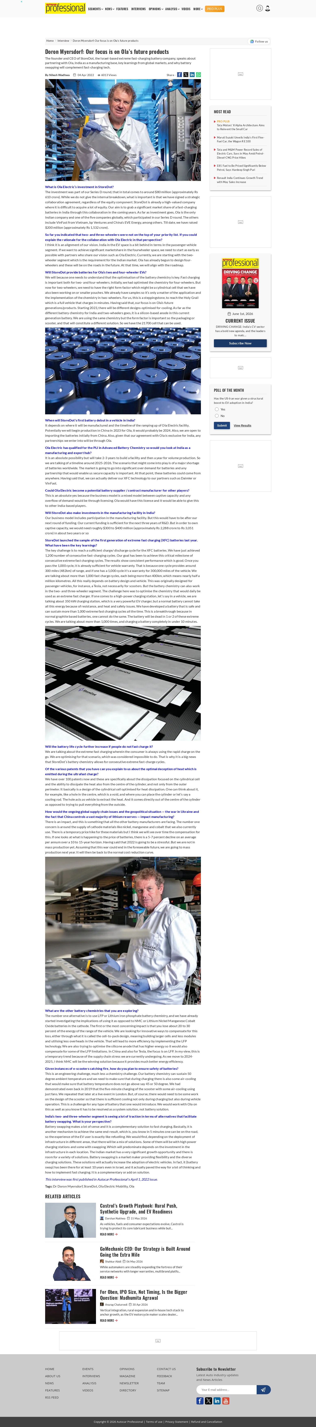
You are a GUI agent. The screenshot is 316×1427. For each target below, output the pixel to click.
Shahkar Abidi (111, 1261)
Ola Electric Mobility (113, 1186)
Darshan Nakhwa (113, 1218)
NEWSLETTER (129, 1383)
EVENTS (88, 1369)
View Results (242, 425)
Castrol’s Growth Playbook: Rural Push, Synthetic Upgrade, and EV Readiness (138, 1209)
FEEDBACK (164, 1376)
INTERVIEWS (138, 9)
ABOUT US (52, 1376)
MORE (196, 9)
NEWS (108, 9)
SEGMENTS (94, 9)
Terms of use (154, 1422)
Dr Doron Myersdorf (68, 1186)
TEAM (161, 1383)
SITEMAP (163, 1390)
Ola (131, 1186)
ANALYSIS (171, 9)
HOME (49, 1369)
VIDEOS (186, 9)
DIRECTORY (128, 1390)
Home (50, 40)
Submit (222, 425)
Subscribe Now (240, 343)
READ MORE (109, 1234)
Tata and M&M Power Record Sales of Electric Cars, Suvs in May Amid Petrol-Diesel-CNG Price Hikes (240, 153)
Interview (63, 40)
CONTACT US (166, 1369)
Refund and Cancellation (206, 1422)
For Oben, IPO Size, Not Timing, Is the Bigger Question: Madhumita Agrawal (143, 1295)
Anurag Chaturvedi (114, 1304)
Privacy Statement (176, 1422)
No (222, 416)
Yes (223, 409)
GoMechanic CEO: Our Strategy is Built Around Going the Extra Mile (145, 1252)
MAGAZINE (127, 1376)
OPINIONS (155, 9)
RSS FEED (52, 1397)
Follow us (259, 41)
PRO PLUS (214, 9)
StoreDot (90, 1186)
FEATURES (122, 9)
